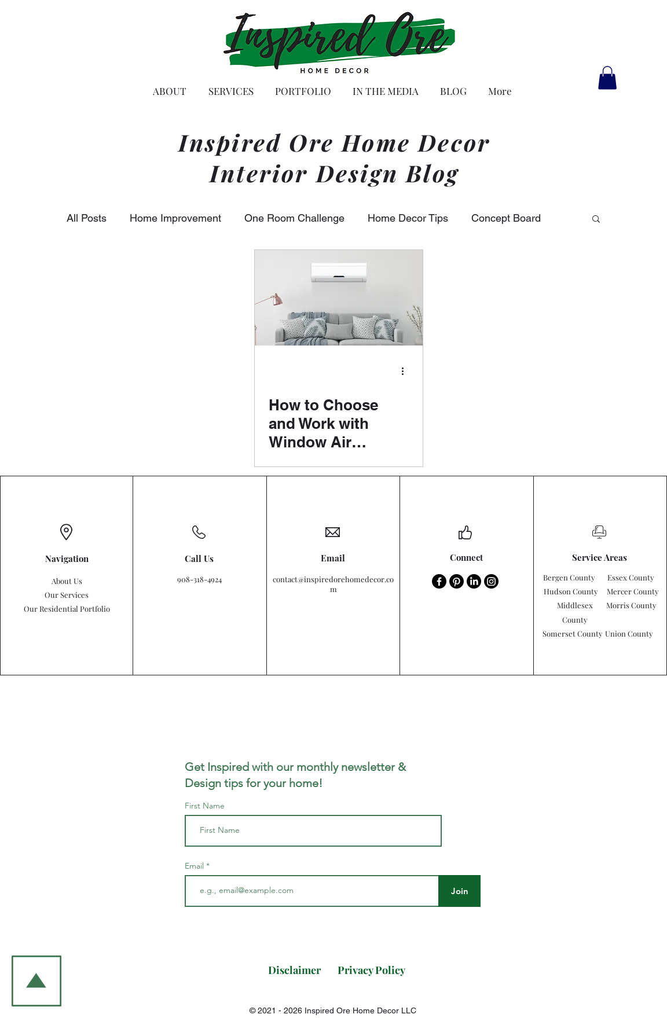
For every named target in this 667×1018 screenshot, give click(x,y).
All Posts (87, 218)
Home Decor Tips (408, 218)
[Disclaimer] (294, 970)
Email (195, 866)
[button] (607, 78)
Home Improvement (175, 218)
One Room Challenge (294, 218)
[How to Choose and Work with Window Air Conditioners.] (339, 298)
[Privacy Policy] (371, 970)
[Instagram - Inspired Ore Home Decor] (491, 581)
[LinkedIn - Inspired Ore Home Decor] (474, 581)
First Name (205, 806)
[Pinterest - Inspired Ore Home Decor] (456, 581)
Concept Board (506, 218)
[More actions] (407, 371)
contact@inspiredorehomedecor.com (333, 584)
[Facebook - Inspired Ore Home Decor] (439, 581)
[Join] (459, 891)
